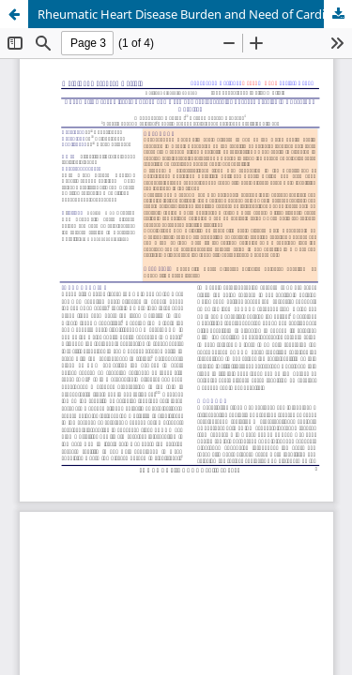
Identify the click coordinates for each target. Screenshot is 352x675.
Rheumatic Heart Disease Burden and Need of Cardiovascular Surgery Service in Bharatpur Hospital (195, 14)
